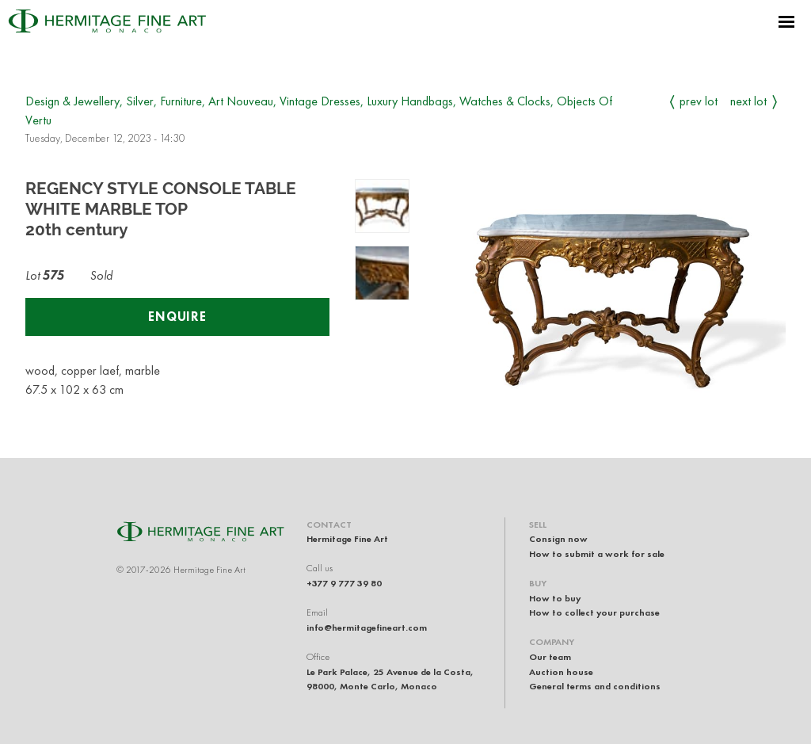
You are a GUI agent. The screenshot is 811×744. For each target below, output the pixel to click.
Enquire (177, 316)
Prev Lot (699, 101)
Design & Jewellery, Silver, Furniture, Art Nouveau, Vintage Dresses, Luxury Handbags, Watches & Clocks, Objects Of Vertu (318, 110)
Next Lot (748, 101)
